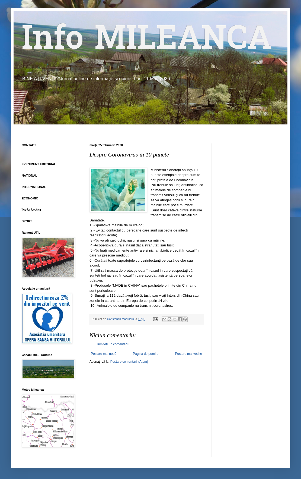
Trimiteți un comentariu (112, 344)
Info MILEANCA (147, 41)
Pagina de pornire (146, 354)
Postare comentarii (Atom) (129, 362)
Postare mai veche (188, 354)
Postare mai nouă (103, 354)
